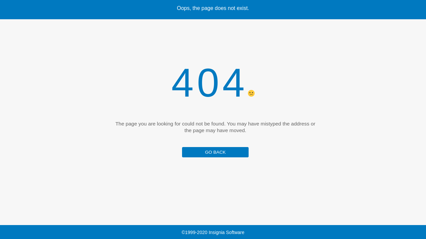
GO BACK (215, 152)
